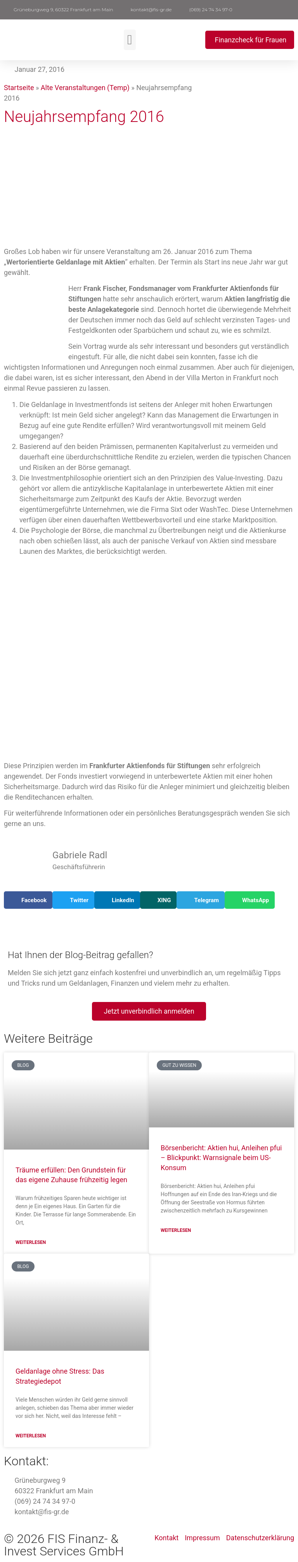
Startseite (19, 87)
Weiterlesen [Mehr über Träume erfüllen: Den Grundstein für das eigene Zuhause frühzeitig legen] (31, 1242)
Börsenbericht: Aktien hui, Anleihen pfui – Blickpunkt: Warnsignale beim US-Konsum (221, 1158)
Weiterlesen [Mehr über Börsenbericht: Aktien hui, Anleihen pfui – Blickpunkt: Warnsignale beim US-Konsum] (176, 1230)
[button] (290, 10)
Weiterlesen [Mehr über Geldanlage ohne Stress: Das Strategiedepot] (31, 1436)
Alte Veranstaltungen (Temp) (85, 87)
